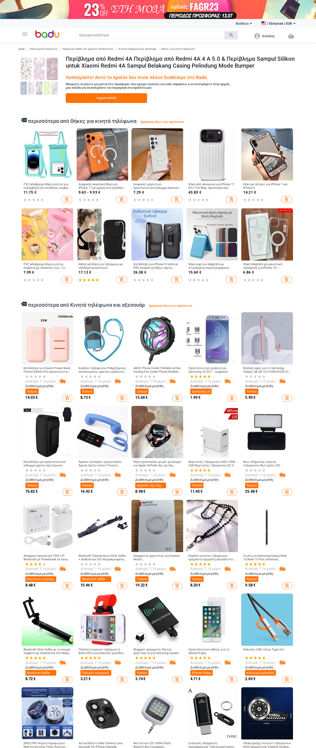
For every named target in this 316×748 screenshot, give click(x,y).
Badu (22, 49)
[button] (25, 34)
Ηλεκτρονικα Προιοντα (43, 49)
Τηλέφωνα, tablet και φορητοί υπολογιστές (88, 49)
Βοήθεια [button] (244, 23)
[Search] (151, 35)
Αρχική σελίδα (106, 98)
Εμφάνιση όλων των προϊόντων (162, 122)
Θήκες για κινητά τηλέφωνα (178, 49)
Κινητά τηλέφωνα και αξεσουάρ (137, 49)
